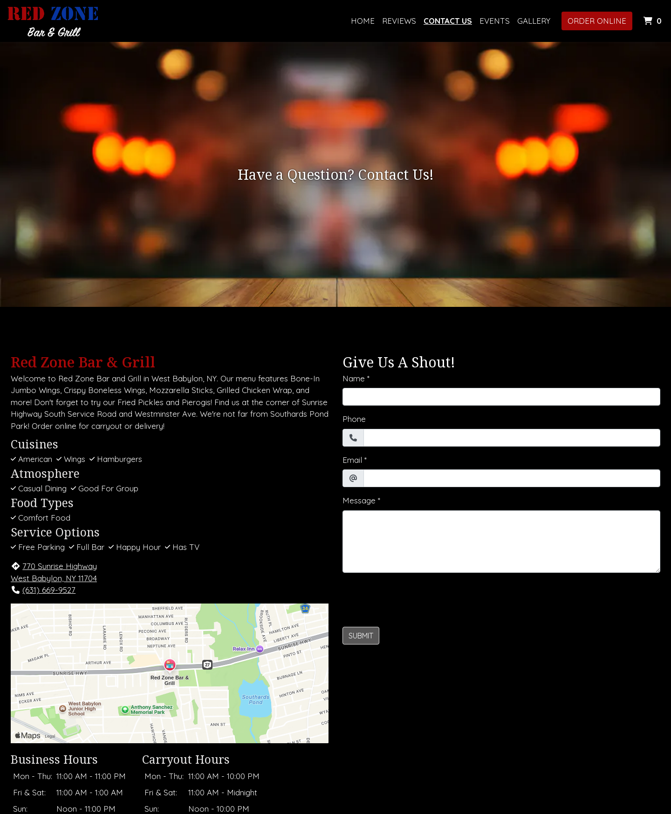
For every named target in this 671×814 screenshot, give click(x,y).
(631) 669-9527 (43, 590)
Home (363, 21)
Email (352, 460)
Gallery (533, 21)
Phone (354, 419)
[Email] (511, 478)
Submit (361, 635)
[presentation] (413, 598)
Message (359, 500)
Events (494, 21)
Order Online (597, 21)
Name (353, 378)
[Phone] (511, 438)
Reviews (399, 21)
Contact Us (448, 21)
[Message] (501, 541)
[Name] (501, 397)
